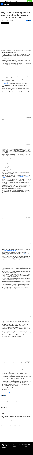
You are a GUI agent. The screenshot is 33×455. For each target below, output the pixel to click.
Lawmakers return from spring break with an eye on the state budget (13, 420)
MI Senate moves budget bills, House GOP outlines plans (11, 425)
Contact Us (13, 444)
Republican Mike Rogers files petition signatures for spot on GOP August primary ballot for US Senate (16, 413)
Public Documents (14, 448)
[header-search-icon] (20, 1)
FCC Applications (27, 446)
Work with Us (14, 446)
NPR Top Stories (6, 392)
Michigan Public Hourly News (22, 444)
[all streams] (32, 4)
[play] (2, 4)
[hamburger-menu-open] (2, 1)
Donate (29, 1)
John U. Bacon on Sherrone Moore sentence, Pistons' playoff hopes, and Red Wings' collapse (16, 417)
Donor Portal (23, 1)
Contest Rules (20, 446)
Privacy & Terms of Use (27, 444)
